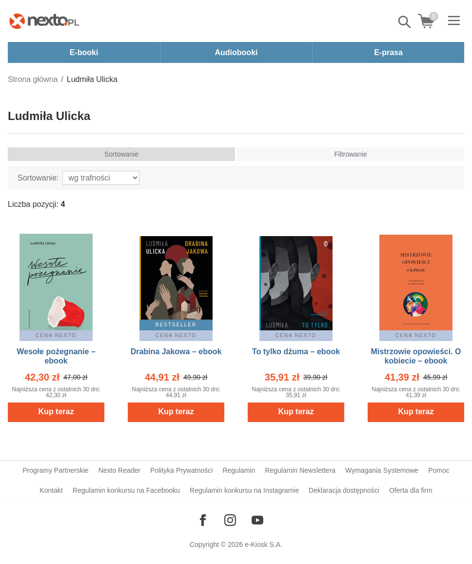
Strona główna (33, 79)
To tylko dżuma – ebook (296, 351)
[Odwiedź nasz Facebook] (203, 520)
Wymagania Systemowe (381, 470)
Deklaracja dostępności (344, 490)
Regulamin (238, 470)
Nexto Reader (119, 470)
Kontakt (50, 490)
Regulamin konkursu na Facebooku (126, 490)
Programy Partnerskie (55, 470)
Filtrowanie (350, 154)
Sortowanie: (38, 178)
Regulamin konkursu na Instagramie (244, 490)
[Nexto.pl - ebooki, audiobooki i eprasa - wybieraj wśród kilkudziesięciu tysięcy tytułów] (44, 21)
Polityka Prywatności (181, 470)
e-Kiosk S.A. (263, 544)
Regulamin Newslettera (300, 470)
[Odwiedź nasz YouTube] (257, 520)
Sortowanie (121, 154)
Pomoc (439, 470)
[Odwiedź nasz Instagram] (230, 520)
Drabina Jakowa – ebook (176, 351)
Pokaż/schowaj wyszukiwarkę (405, 22)
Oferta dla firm (411, 490)
